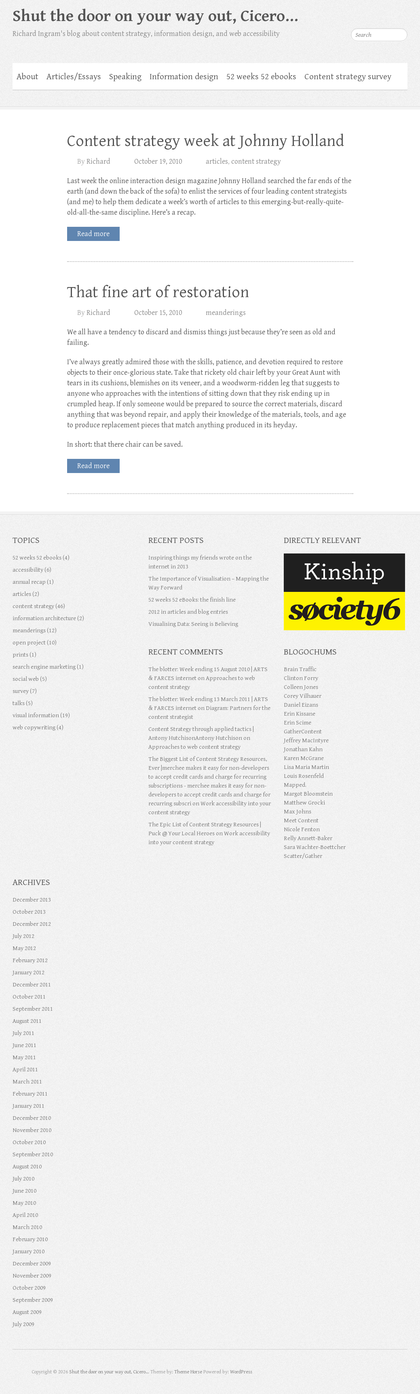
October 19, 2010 (158, 161)
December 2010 (32, 1118)
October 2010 (29, 1142)
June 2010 (24, 1190)
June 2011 (24, 1045)
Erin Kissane (299, 713)
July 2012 (23, 936)
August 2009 (27, 1312)
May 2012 (24, 948)
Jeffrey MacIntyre (306, 740)
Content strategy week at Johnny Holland (205, 141)
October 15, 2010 (158, 312)
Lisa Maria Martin (306, 767)
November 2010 (32, 1130)
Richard (98, 161)
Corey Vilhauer (302, 696)
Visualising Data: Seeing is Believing (193, 624)
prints (20, 654)
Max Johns (297, 811)
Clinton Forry (301, 678)
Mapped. (295, 784)
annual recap (29, 582)
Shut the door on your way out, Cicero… (155, 16)
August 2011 (27, 1021)
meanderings (226, 312)
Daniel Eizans (301, 704)
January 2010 (28, 1251)
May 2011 (24, 1057)
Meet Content (301, 820)
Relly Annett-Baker (308, 838)
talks (19, 703)
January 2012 (28, 972)
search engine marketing (44, 666)
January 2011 (28, 1106)
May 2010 (24, 1203)
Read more (93, 234)
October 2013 (29, 911)
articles (217, 161)
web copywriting (34, 727)
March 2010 (27, 1227)
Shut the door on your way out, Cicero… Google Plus (369, 14)
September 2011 (33, 1008)
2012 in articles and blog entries (188, 611)
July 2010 (23, 1178)
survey (21, 691)
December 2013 (32, 899)
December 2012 (32, 924)
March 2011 (27, 1081)
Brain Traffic (300, 669)
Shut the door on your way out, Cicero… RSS (401, 14)
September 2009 (33, 1300)
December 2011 (32, 984)
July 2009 (23, 1324)
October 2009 (29, 1287)
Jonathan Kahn (303, 749)
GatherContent (303, 731)
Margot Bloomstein (308, 793)
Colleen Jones (301, 687)
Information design (184, 77)
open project (29, 642)
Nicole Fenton (302, 829)
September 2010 (33, 1154)
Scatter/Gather (303, 856)
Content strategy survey (347, 77)
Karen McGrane (304, 758)
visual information (36, 715)
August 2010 (27, 1166)
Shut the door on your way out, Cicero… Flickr (385, 14)
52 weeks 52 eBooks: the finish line (192, 599)
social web (26, 679)
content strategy (256, 161)
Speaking (125, 77)
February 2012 (30, 960)
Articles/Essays (73, 77)
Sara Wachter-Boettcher (315, 847)
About (27, 77)
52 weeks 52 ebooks (261, 77)
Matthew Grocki (304, 802)
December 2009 (32, 1263)
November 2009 (32, 1275)
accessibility (28, 569)
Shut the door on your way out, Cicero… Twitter (353, 14)
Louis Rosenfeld (304, 776)
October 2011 (29, 996)
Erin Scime (297, 722)
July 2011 (23, 1033)
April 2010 (25, 1215)
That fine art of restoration (158, 292)
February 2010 (30, 1239)
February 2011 (30, 1093)
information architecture (44, 618)
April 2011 (25, 1069)
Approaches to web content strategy (194, 746)
